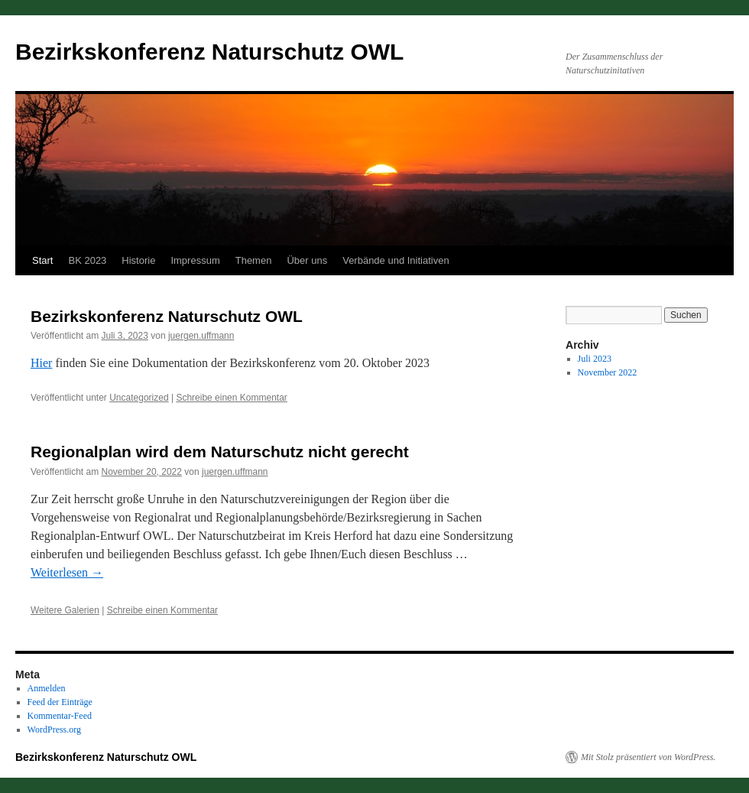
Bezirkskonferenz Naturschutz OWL (209, 51)
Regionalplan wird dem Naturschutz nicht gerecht (220, 451)
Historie (138, 260)
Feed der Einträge (60, 702)
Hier (41, 362)
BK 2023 (87, 260)
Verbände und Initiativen (395, 260)
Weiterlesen (67, 572)
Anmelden (47, 688)
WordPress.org (54, 729)
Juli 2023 (594, 358)
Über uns (307, 260)
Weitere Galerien (65, 610)
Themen (253, 260)
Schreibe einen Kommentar (231, 397)
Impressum (194, 260)
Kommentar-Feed (60, 715)
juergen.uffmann (201, 335)
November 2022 (607, 372)
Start (42, 260)
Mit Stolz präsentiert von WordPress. (648, 757)
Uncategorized (138, 397)
